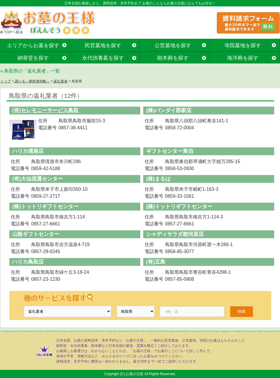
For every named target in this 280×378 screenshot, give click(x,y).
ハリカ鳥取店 (28, 262)
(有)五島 (155, 262)
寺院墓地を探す (242, 45)
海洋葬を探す (242, 58)
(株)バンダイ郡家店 (169, 110)
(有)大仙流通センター (37, 179)
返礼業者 (60, 81)
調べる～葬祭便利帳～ (31, 81)
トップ (5, 81)
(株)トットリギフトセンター (45, 206)
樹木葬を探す (173, 58)
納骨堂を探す (33, 58)
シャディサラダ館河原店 (175, 234)
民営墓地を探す (103, 45)
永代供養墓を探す (103, 58)
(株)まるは (158, 179)
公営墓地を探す (173, 45)
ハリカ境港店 (28, 151)
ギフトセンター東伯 (169, 151)
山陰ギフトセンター (35, 234)
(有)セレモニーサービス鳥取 (45, 110)
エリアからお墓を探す (33, 45)
